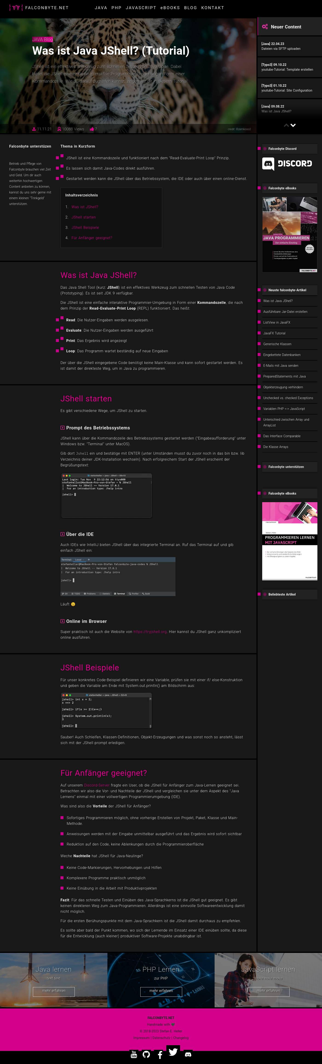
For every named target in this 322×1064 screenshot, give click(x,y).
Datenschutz (161, 1038)
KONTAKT (212, 7)
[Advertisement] (289, 694)
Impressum (141, 1038)
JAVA (101, 7)
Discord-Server (97, 785)
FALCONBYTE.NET (47, 7)
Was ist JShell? (85, 207)
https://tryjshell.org (150, 632)
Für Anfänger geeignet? (92, 238)
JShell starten (84, 217)
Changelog (181, 1038)
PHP (117, 7)
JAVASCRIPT (141, 7)
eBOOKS (170, 7)
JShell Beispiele (85, 227)
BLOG (190, 7)
